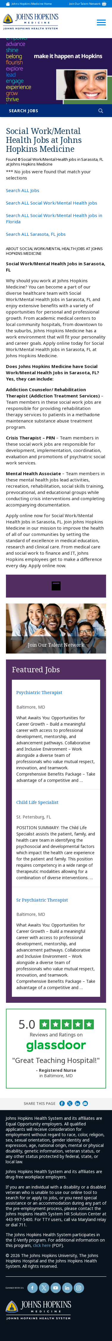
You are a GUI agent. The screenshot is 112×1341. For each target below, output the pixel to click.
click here (42, 1245)
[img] (30, 21)
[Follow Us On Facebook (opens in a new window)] (32, 1288)
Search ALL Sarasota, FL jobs (36, 234)
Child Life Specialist (37, 802)
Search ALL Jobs (22, 190)
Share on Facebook (62, 1103)
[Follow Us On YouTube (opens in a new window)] (55, 1288)
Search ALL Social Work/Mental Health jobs (51, 203)
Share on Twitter (69, 1103)
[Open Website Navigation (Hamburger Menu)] (99, 15)
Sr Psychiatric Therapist (42, 900)
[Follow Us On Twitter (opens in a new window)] (44, 1288)
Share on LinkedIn (77, 1103)
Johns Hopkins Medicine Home (32, 3)
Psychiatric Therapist (39, 692)
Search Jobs (23, 110)
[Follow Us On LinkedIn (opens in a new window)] (67, 1288)
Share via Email (85, 1103)
